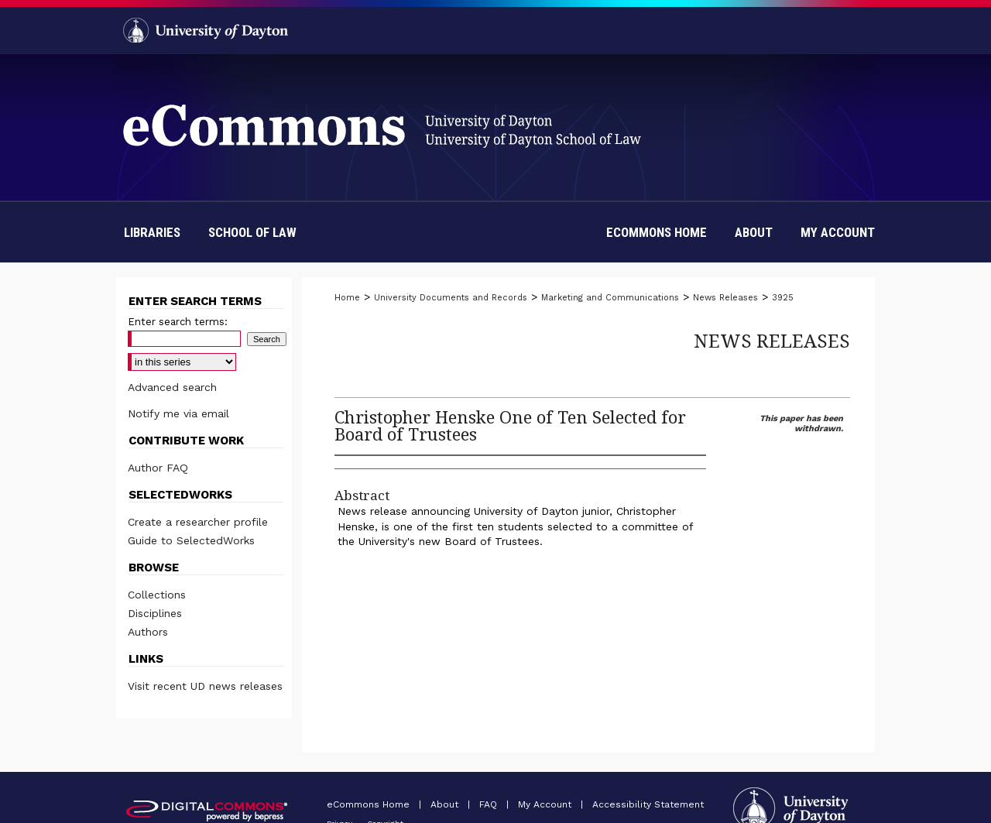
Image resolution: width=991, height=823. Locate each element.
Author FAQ (158, 467)
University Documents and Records (450, 298)
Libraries (152, 232)
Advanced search (172, 387)
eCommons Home (370, 804)
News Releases (725, 298)
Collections (157, 594)
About (445, 804)
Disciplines (155, 613)
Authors (148, 632)
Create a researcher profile (198, 522)
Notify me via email (178, 413)
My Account (546, 804)
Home (347, 298)
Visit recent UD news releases (205, 686)
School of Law (252, 232)
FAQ (489, 804)
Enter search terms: (178, 321)
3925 (783, 298)
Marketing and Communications (610, 298)
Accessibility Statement (648, 804)
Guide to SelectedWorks (191, 540)
